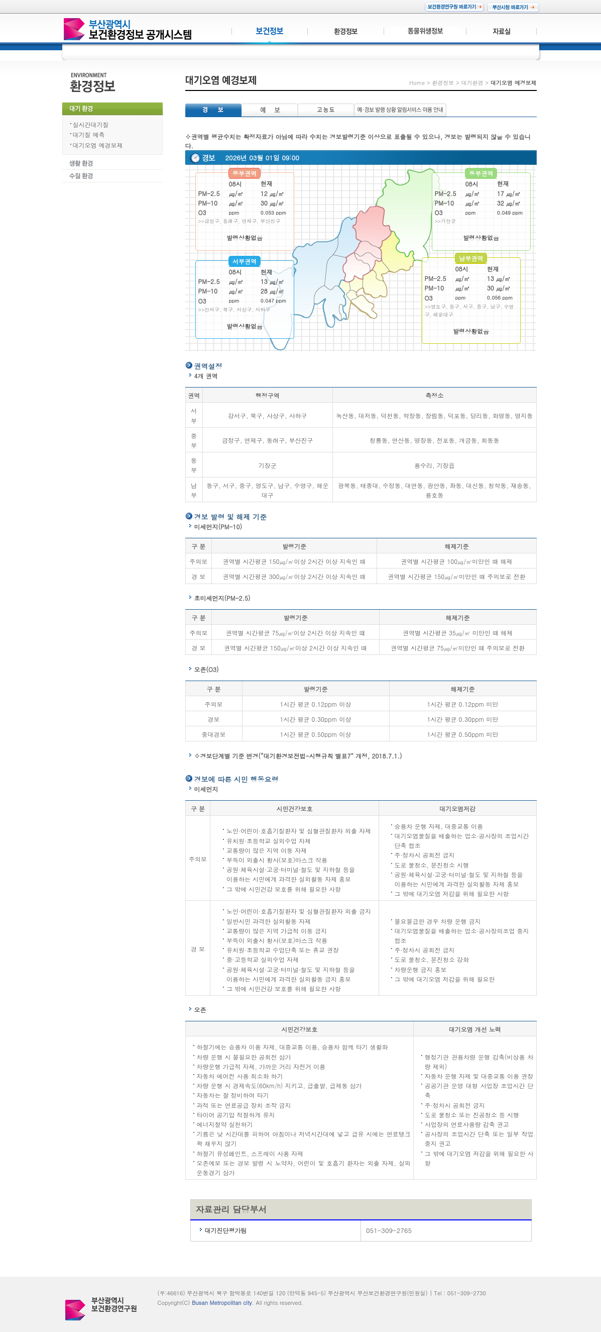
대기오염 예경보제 (98, 145)
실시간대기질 (91, 124)
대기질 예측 (89, 134)
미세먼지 (206, 789)
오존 (200, 1009)
